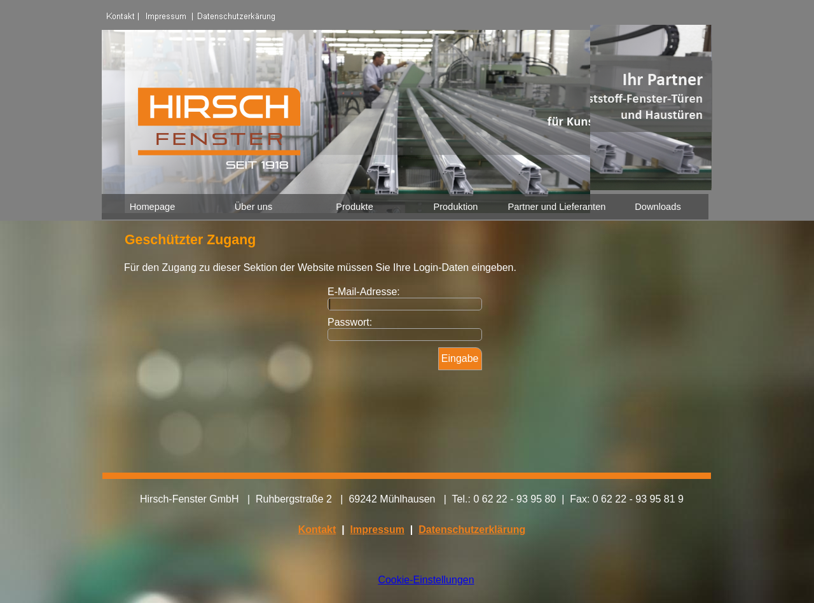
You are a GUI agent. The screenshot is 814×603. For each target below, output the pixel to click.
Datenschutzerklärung (471, 529)
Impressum (377, 529)
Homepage (153, 207)
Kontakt (317, 529)
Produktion (455, 207)
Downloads (658, 207)
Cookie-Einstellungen (426, 579)
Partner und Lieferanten (557, 207)
